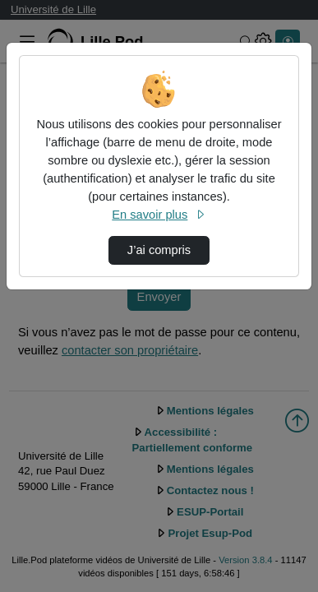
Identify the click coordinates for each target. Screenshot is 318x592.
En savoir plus (158, 215)
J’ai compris (159, 250)
